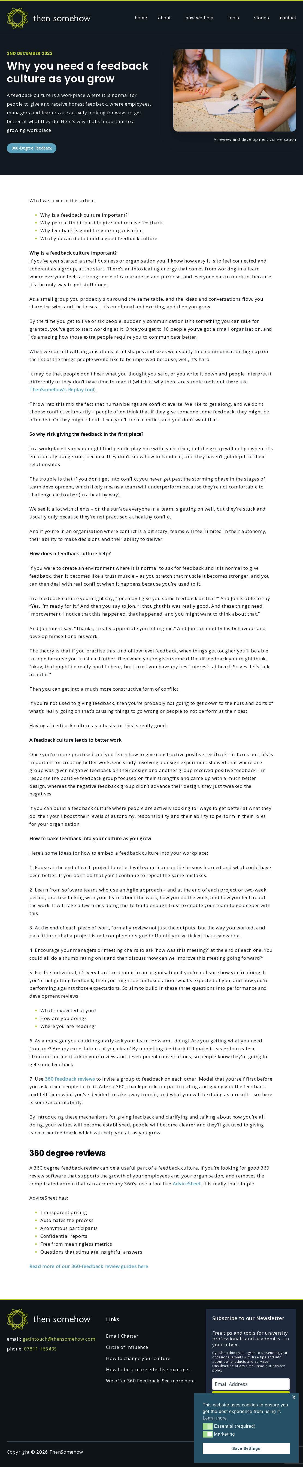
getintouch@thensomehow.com (59, 1339)
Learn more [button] (215, 1418)
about (164, 17)
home (141, 17)
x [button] (294, 1397)
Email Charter (122, 1336)
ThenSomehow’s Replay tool (61, 389)
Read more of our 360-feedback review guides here (88, 1266)
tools (233, 17)
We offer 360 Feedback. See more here (150, 1380)
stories (261, 17)
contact (288, 17)
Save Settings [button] (246, 1448)
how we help (199, 17)
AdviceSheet (187, 1183)
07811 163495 (40, 1349)
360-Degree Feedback (31, 148)
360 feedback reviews (70, 1079)
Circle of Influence (127, 1347)
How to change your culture (138, 1358)
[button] (208, 1426)
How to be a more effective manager (148, 1369)
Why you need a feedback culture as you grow (78, 72)
